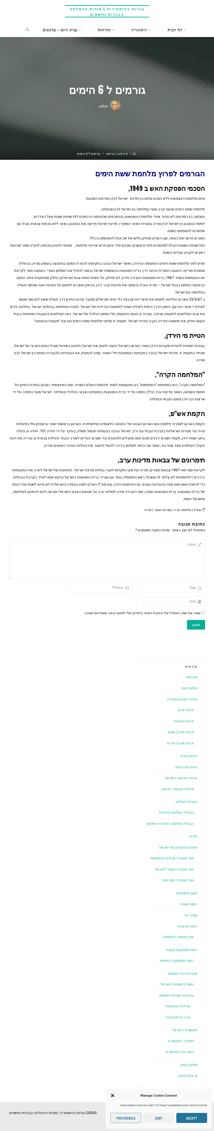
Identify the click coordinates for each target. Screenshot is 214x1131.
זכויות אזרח (189, 756)
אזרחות (192, 677)
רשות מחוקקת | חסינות (177, 961)
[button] (112, 1095)
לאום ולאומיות (187, 893)
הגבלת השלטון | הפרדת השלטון (170, 823)
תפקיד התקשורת (181, 1041)
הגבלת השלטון (187, 802)
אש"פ (197, 510)
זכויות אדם (186, 710)
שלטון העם (189, 688)
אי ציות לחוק (188, 1076)
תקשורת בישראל (185, 1030)
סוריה (145, 510)
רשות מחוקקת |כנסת (182, 950)
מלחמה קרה (182, 510)
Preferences (126, 1118)
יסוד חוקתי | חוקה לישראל (174, 869)
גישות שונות (189, 904)
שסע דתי (191, 915)
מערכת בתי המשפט (183, 973)
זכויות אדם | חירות (180, 743)
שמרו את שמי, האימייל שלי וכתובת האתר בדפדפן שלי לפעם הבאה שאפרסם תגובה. (144, 613)
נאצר (155, 510)
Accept (191, 1118)
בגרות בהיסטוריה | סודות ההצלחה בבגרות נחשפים (107, 11)
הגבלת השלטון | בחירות (176, 813)
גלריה (193, 836)
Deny (158, 1118)
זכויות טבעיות (184, 721)
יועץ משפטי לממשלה (178, 937)
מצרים (165, 510)
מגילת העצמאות (177, 1006)
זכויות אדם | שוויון (181, 732)
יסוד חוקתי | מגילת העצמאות (172, 858)
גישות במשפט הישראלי (177, 984)
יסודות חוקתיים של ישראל (178, 847)
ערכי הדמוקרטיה (177, 1017)
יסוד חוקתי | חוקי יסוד (178, 880)
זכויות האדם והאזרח (182, 699)
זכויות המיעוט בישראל (181, 778)
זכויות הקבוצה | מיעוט (177, 789)
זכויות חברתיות (186, 767)
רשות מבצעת (187, 926)
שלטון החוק (189, 1065)
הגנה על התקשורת (180, 1052)
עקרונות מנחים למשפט (176, 995)
